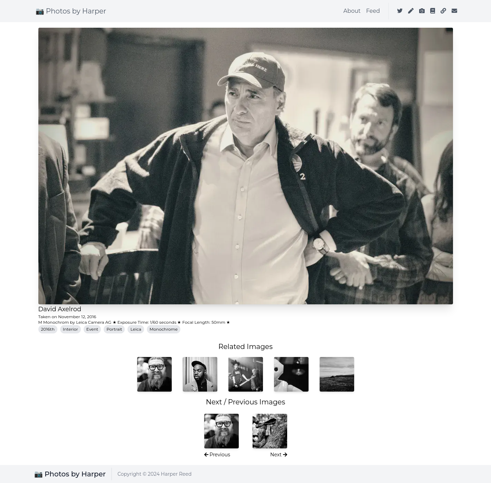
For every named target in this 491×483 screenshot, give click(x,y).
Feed (373, 11)
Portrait (114, 329)
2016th (48, 329)
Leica (135, 329)
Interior (70, 329)
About (352, 11)
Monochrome (164, 329)
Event (92, 329)
